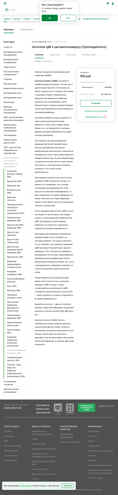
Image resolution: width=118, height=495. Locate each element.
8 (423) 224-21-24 (12, 408)
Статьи (35, 479)
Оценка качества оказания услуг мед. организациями (100, 471)
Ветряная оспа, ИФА (14, 191)
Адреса (91, 441)
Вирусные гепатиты (11, 198)
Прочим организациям (70, 442)
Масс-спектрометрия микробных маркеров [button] (14, 118)
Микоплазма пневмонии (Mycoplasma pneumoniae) (13, 306)
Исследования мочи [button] (13, 97)
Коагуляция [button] (9, 102)
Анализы (16, 19)
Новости (92, 455)
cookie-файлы (25, 486)
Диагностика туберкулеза (13, 241)
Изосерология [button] (10, 84)
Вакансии (92, 460)
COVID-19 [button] (8, 47)
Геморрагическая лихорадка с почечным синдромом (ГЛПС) (15, 208)
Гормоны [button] (8, 79)
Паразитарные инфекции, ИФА (14, 316)
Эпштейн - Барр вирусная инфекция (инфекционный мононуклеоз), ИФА (16, 371)
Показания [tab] (71, 55)
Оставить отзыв (95, 478)
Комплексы (26, 29)
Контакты (92, 436)
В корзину (95, 103)
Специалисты (94, 446)
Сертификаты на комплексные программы (44, 455)
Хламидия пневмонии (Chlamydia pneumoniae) (12, 341)
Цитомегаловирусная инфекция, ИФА (17, 351)
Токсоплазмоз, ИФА (14, 331)
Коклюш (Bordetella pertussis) (15, 280)
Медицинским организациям (66, 435)
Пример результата (94, 117)
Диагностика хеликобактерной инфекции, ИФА (15, 250)
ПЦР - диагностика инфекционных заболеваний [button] (12, 150)
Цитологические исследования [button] (11, 390)
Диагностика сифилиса (13, 233)
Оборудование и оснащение (100, 451)
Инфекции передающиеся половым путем (14, 264)
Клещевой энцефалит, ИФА (14, 273)
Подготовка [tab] (54, 55)
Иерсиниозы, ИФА (15, 257)
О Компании (93, 431)
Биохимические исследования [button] (11, 61)
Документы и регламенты (44, 474)
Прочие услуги (10, 455)
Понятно (68, 486)
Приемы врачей (11, 451)
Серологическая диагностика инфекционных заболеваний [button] (11, 162)
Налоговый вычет (40, 469)
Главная (7, 19)
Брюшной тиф (13, 185)
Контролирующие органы (99, 465)
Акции (35, 439)
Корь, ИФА (11, 286)
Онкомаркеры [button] (10, 135)
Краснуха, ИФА (13, 290)
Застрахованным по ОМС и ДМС (44, 463)
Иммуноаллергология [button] (14, 88)
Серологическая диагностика (14, 324)
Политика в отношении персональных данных (81, 489)
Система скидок (39, 444)
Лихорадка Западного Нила (14, 296)
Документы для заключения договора (42, 432)
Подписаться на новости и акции (86, 407)
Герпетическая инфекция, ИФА (14, 219)
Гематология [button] (9, 67)
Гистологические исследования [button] (11, 73)
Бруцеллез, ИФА (14, 181)
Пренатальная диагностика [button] (10, 141)
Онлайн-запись (10, 460)
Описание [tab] (39, 55)
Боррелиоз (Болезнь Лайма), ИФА (15, 174)
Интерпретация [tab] (89, 55)
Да (49, 18)
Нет (68, 18)
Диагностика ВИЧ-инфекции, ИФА (15, 226)
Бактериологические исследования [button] (13, 53)
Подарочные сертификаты (44, 449)
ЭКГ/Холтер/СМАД (12, 446)
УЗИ (6, 441)
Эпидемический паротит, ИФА (14, 359)
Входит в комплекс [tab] (43, 61)
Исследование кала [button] (13, 93)
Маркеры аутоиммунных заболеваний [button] (10, 110)
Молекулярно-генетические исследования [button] (10, 128)
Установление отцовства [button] (10, 383)
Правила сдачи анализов (95, 111)
